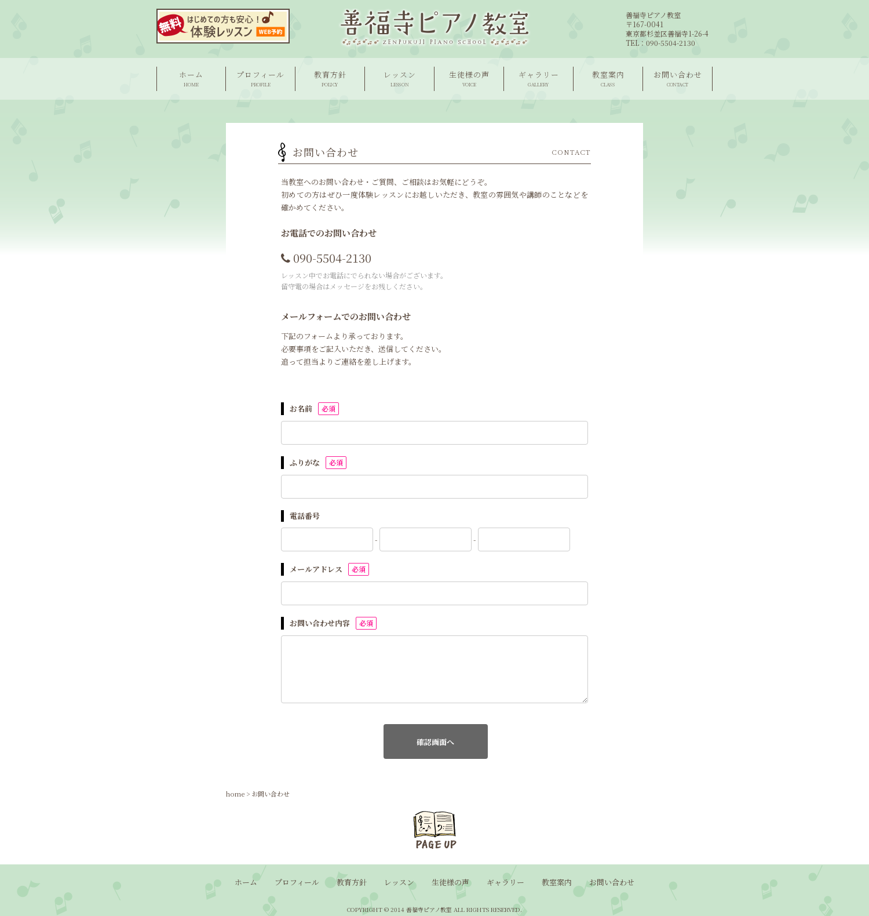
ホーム (191, 78)
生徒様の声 (468, 78)
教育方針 (329, 78)
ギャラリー (538, 78)
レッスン (399, 78)
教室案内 (608, 78)
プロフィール (260, 78)
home (235, 793)
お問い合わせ (677, 78)
